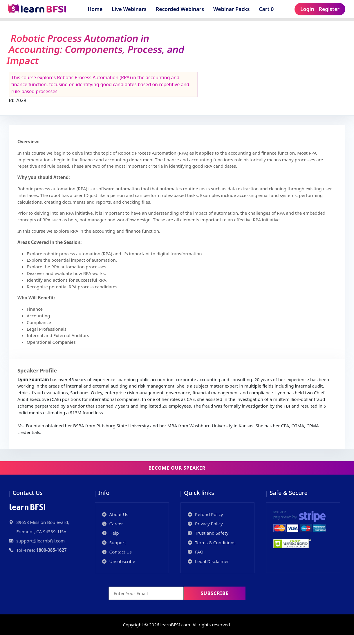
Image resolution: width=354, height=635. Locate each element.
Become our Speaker (177, 468)
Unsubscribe (118, 561)
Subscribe (215, 593)
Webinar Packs (231, 9)
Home (95, 9)
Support (114, 542)
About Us (115, 514)
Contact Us (117, 552)
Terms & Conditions (211, 542)
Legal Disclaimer (208, 561)
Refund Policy (205, 514)
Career (112, 524)
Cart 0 (268, 9)
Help (110, 533)
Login (307, 9)
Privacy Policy (205, 524)
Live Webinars (129, 9)
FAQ (195, 552)
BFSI (27, 507)
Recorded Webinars (180, 9)
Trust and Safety (208, 533)
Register (329, 9)
